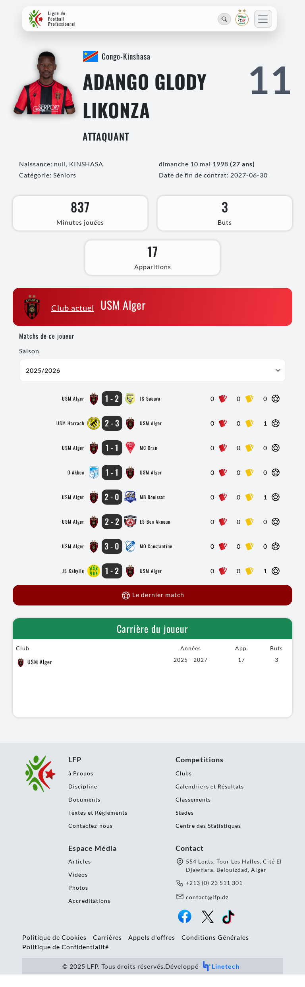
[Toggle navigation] (263, 19)
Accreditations (89, 913)
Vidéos (78, 887)
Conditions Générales (215, 950)
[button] (152, 383)
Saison (29, 363)
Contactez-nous (90, 838)
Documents (84, 811)
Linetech (220, 979)
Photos (78, 900)
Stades (185, 824)
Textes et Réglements (97, 824)
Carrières (107, 950)
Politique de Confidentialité (65, 959)
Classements (193, 811)
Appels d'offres (151, 950)
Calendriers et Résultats (210, 798)
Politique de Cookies (54, 950)
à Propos (80, 785)
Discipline (82, 798)
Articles (79, 874)
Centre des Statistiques (208, 838)
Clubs (184, 785)
